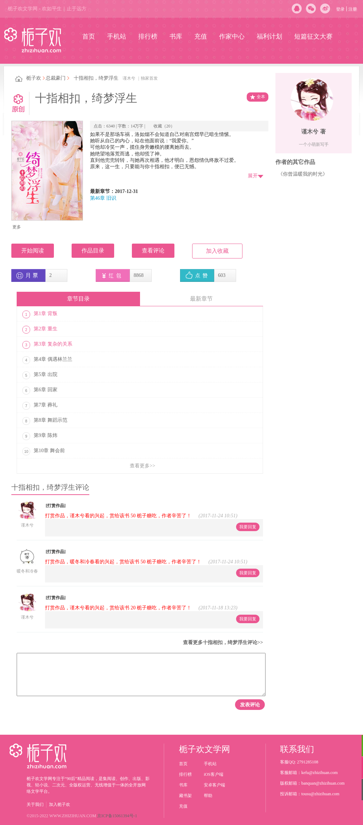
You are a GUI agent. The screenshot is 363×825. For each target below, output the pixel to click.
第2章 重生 (39, 330)
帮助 (208, 795)
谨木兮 (129, 78)
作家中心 (232, 36)
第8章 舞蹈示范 (44, 421)
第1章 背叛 (39, 314)
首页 (88, 36)
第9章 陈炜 (39, 436)
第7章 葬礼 (39, 406)
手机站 (116, 36)
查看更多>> (142, 465)
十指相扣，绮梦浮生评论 (50, 487)
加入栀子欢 (59, 804)
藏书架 (185, 795)
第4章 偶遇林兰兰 (47, 360)
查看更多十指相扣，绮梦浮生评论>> (223, 642)
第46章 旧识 (103, 198)
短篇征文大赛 (313, 36)
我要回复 (247, 526)
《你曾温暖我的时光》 (303, 174)
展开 (253, 175)
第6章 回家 (39, 390)
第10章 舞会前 (43, 451)
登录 (340, 9)
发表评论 (250, 704)
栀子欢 (33, 78)
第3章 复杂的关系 (47, 345)
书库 (175, 36)
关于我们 (35, 804)
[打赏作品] (56, 505)
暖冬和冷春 (27, 571)
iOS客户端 (213, 774)
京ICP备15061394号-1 (117, 815)
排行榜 (147, 36)
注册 (352, 9)
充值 (200, 36)
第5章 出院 (39, 375)
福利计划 (269, 36)
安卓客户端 (214, 785)
